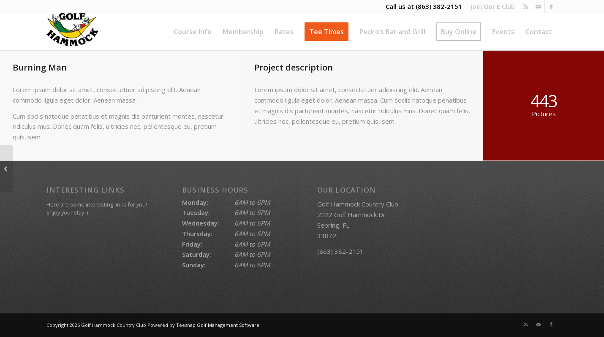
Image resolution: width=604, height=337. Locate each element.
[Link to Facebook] (551, 6)
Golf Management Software (228, 325)
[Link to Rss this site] (526, 6)
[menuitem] (490, 6)
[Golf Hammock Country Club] (72, 31)
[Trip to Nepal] (6, 168)
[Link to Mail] (538, 6)
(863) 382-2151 (439, 6)
